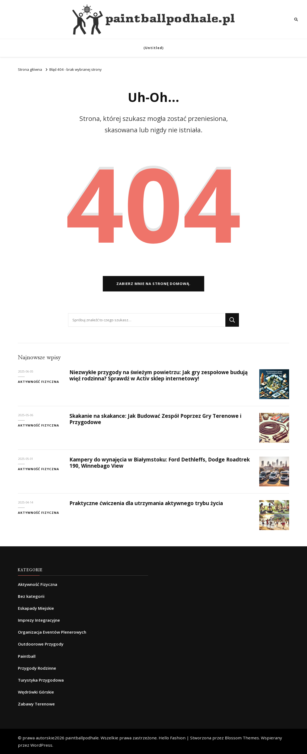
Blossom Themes (242, 737)
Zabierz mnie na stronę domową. (153, 283)
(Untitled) (153, 48)
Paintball (27, 656)
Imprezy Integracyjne (39, 620)
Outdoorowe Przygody (40, 644)
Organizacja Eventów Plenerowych (52, 632)
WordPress (41, 745)
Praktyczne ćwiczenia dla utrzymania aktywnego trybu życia (146, 503)
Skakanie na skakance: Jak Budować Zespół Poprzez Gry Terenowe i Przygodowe (155, 419)
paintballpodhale (82, 737)
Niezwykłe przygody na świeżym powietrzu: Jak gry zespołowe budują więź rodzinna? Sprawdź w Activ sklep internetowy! (158, 375)
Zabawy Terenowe (36, 704)
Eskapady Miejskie (36, 608)
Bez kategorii (31, 596)
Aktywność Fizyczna (38, 382)
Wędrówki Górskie (36, 692)
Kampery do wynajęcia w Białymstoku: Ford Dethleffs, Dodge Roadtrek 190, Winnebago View (159, 462)
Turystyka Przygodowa (41, 680)
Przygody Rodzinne (37, 668)
